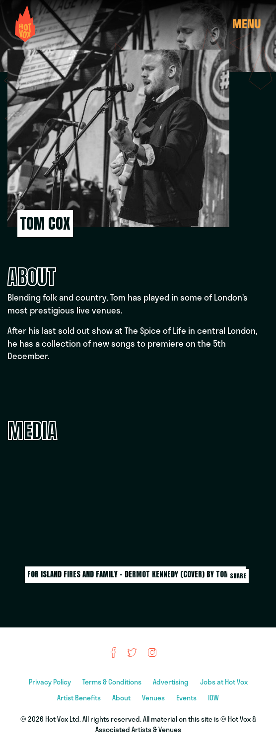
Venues (154, 697)
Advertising (171, 682)
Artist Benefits (79, 697)
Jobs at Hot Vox (224, 682)
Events (187, 697)
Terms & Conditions (112, 682)
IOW (213, 697)
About (122, 697)
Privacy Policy (50, 682)
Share (238, 575)
